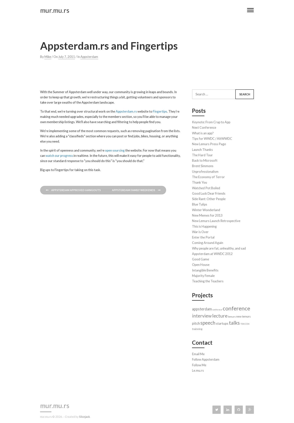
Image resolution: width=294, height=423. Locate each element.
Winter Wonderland (206, 209)
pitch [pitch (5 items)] (196, 322)
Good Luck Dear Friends (208, 192)
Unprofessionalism (205, 171)
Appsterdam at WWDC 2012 (212, 253)
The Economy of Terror (208, 176)
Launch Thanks (202, 149)
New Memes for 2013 (207, 214)
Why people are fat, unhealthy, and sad (219, 247)
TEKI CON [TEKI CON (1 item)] (244, 323)
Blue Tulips (199, 203)
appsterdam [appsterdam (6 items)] (202, 308)
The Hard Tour (202, 154)
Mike (47, 57)
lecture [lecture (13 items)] (219, 315)
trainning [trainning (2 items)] (197, 328)
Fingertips (160, 111)
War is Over (200, 231)
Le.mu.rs (198, 369)
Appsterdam (89, 57)
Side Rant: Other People (209, 198)
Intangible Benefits (205, 269)
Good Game (200, 258)
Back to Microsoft (205, 159)
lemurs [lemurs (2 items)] (232, 315)
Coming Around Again (207, 242)
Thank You (199, 181)
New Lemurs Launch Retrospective (216, 220)
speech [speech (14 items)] (207, 322)
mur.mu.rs (54, 11)
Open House (200, 264)
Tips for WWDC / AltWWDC (212, 138)
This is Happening (204, 225)
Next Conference (204, 127)
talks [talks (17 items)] (234, 322)
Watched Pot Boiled (206, 187)
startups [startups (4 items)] (222, 322)
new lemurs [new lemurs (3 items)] (243, 315)
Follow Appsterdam (205, 358)
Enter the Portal (203, 236)
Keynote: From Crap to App (211, 121)
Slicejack (84, 416)
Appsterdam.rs (126, 111)
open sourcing (115, 150)
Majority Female (203, 275)
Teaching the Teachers (208, 280)
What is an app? (203, 132)
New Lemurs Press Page (209, 143)
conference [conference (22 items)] (236, 307)
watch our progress (59, 156)
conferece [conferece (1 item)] (217, 308)
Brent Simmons (202, 165)
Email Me (198, 353)
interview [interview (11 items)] (202, 315)
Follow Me (199, 364)
